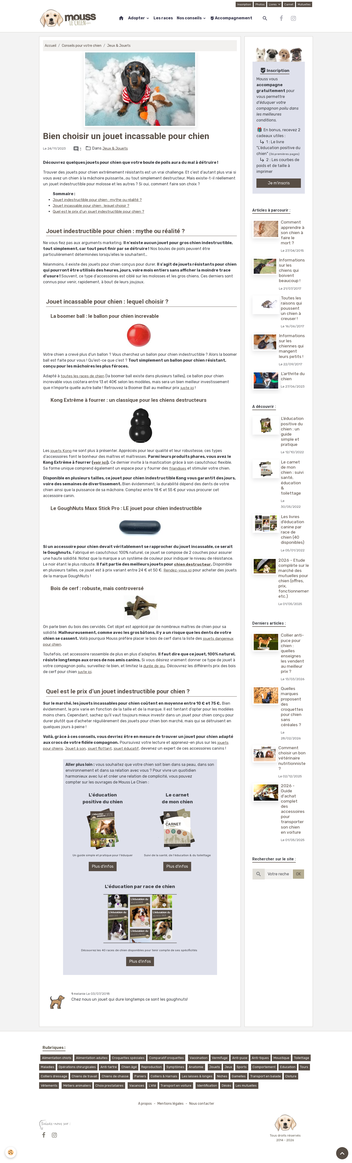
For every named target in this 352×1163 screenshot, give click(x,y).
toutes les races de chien (84, 376)
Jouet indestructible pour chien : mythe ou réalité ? (100, 199)
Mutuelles (303, 4)
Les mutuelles (246, 1085)
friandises (178, 468)
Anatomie (196, 1067)
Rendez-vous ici (178, 570)
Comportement (264, 1067)
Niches (222, 1076)
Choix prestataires (109, 1085)
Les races (163, 18)
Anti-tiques (260, 1057)
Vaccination (199, 1057)
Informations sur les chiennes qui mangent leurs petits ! (292, 346)
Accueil (50, 46)
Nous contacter (202, 1103)
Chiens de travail (84, 1076)
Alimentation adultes (92, 1057)
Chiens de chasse (115, 1076)
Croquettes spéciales (128, 1057)
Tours (304, 1067)
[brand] (69, 18)
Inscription (243, 4)
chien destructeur (193, 564)
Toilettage (301, 1057)
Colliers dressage (54, 1076)
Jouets (214, 1067)
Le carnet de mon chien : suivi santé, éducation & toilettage (292, 483)
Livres (272, 4)
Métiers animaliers (77, 1085)
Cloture (291, 1076)
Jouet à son (77, 748)
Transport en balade (265, 1076)
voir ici (100, 462)
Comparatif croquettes (166, 1057)
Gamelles (239, 1076)
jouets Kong (61, 450)
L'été (152, 1085)
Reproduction (151, 1067)
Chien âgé (129, 1067)
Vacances (136, 1085)
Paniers (140, 1076)
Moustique (281, 1057)
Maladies (47, 1067)
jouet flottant (102, 748)
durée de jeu (154, 666)
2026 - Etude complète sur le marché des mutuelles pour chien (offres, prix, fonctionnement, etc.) (296, 589)
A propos (144, 1103)
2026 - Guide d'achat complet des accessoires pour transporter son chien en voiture (293, 825)
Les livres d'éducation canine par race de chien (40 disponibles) (293, 534)
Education (288, 1067)
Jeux (228, 1067)
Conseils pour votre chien (82, 46)
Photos (259, 4)
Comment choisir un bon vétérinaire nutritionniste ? (292, 775)
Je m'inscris (279, 183)
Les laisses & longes (197, 1076)
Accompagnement (231, 18)
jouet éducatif (130, 748)
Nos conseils (189, 18)
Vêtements (49, 1085)
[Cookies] (10, 1152)
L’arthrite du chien (290, 376)
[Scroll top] (342, 1153)
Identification (207, 1085)
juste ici (187, 387)
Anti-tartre (108, 1067)
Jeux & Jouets (121, 46)
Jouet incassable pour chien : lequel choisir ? (94, 205)
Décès (226, 1085)
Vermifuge (220, 1057)
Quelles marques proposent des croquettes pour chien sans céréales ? (292, 723)
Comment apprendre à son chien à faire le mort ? (293, 232)
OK (298, 890)
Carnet (288, 4)
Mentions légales (170, 1103)
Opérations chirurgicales (77, 1067)
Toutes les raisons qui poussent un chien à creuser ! (291, 308)
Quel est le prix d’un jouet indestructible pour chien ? (102, 211)
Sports (242, 1067)
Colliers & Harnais (164, 1076)
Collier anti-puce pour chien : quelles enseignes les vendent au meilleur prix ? (293, 664)
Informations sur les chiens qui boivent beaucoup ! (292, 270)
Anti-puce (239, 1057)
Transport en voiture (176, 1085)
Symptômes (175, 1067)
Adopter (137, 18)
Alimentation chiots (56, 1057)
